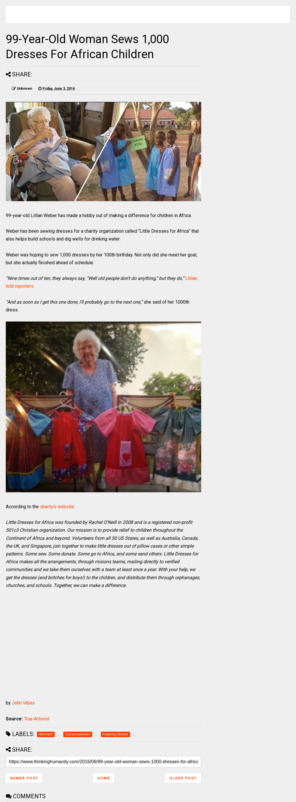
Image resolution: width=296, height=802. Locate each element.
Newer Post (24, 778)
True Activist (36, 719)
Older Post (183, 778)
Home (103, 778)
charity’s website (57, 506)
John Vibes (23, 703)
